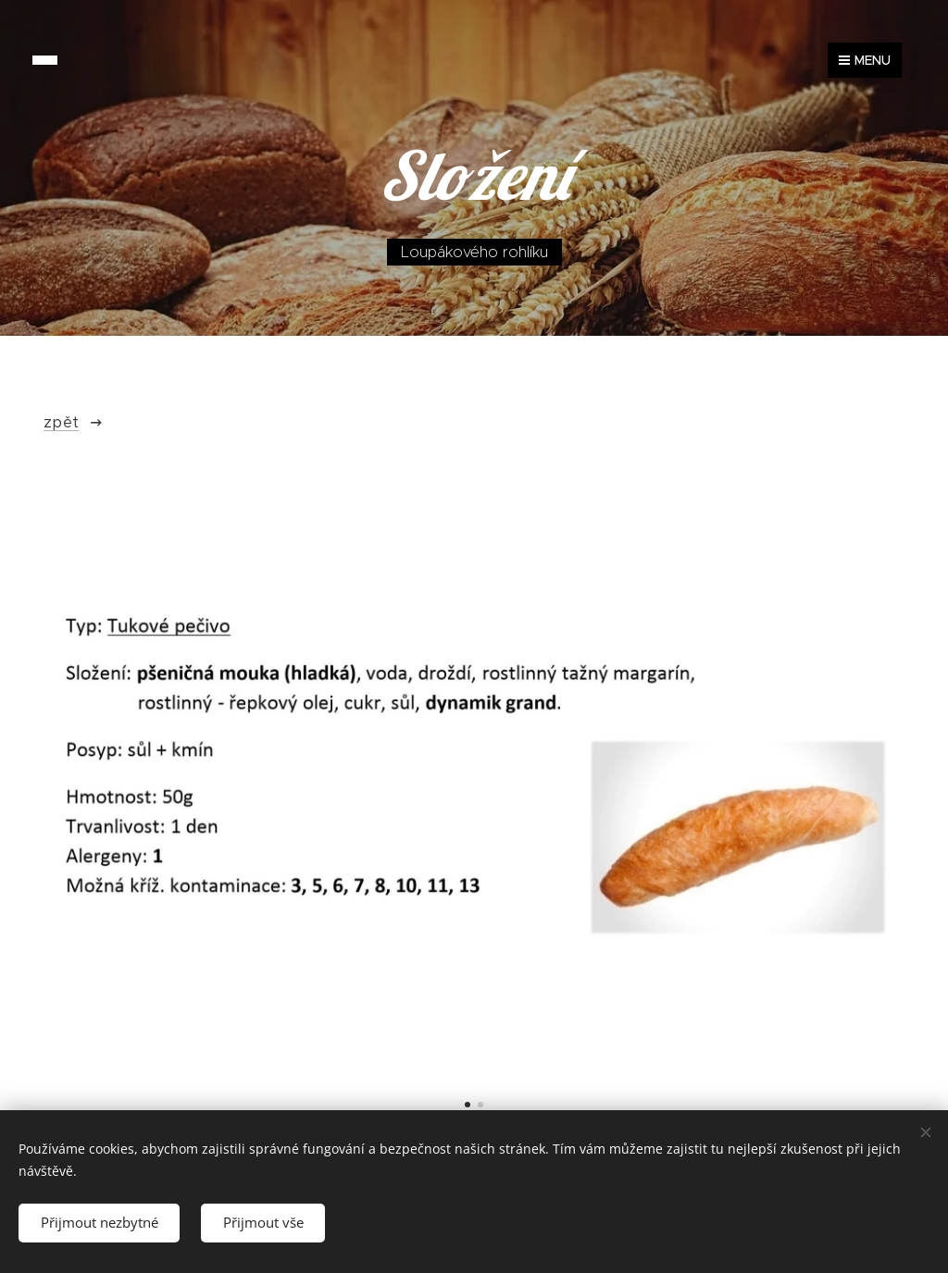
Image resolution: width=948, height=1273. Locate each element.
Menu (865, 60)
